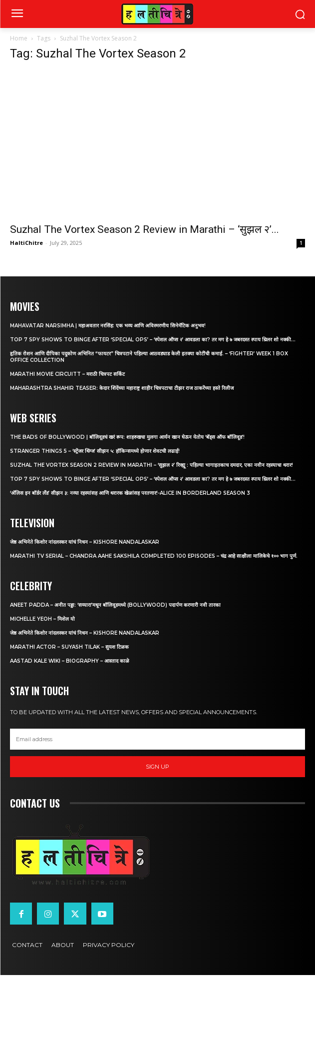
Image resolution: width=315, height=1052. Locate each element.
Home (18, 38)
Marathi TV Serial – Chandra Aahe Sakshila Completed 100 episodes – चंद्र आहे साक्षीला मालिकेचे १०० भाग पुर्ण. (154, 556)
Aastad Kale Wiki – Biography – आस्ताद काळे (69, 661)
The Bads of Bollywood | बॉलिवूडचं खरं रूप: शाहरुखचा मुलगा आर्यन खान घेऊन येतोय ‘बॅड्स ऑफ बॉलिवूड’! (127, 437)
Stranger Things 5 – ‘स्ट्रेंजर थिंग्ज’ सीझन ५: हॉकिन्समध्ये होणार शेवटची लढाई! (95, 451)
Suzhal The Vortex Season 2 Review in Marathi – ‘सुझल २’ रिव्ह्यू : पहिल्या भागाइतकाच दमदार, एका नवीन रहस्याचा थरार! (151, 465)
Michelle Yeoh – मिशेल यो (42, 619)
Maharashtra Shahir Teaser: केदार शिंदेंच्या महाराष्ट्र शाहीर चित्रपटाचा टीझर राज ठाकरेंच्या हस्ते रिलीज (122, 388)
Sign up (157, 766)
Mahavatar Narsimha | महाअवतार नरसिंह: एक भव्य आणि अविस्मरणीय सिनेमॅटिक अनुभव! (108, 325)
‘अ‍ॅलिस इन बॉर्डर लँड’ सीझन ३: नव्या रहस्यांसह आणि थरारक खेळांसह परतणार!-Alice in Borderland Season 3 (130, 493)
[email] (157, 739)
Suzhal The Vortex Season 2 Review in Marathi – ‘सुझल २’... (144, 229)
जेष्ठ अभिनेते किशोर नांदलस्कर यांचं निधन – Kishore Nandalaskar (84, 542)
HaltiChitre (26, 242)
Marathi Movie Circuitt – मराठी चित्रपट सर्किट (67, 374)
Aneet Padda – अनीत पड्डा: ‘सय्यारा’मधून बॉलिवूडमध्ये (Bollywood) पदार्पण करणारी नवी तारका (115, 605)
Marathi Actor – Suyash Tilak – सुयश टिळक (69, 647)
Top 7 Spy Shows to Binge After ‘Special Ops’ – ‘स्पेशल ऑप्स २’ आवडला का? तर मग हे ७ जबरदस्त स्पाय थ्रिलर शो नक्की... (153, 339)
